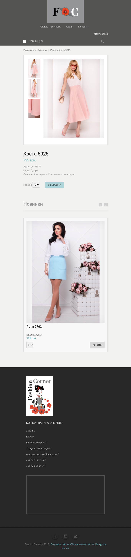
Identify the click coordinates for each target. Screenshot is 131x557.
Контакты (83, 26)
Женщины (42, 50)
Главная (27, 50)
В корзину (54, 185)
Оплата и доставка (50, 26)
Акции (69, 26)
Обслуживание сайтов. (82, 544)
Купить (97, 344)
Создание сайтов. (60, 544)
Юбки (53, 50)
